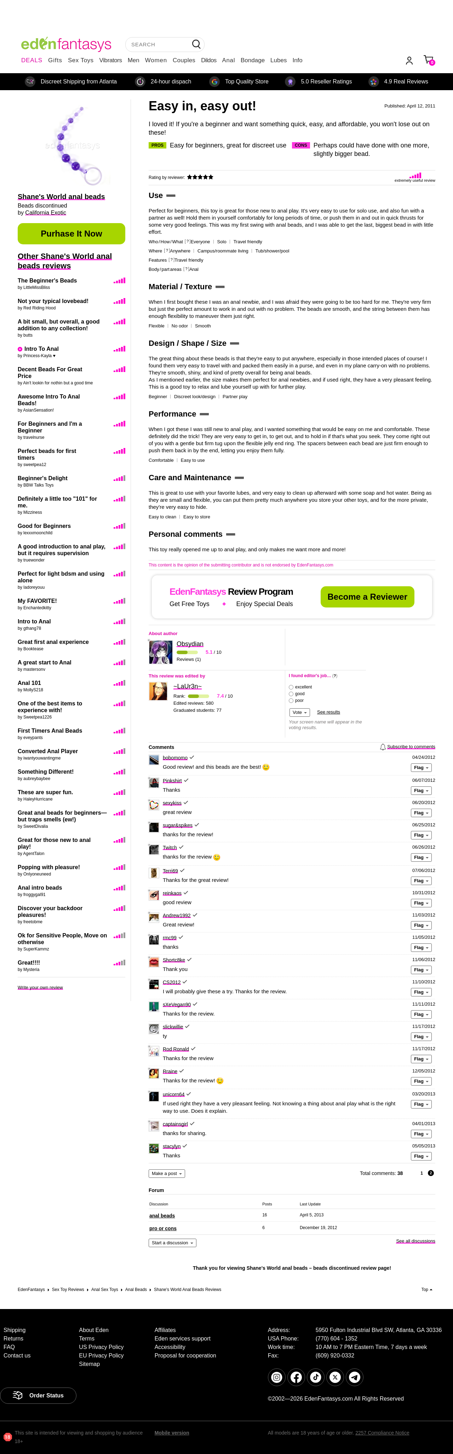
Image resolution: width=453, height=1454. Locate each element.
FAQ (9, 1347)
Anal (228, 60)
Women (156, 60)
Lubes (278, 60)
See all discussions (415, 1241)
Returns (13, 1339)
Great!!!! (29, 963)
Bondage (253, 60)
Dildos (208, 60)
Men (133, 60)
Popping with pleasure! (49, 867)
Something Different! (46, 772)
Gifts (55, 60)
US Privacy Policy (101, 1347)
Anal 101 (29, 683)
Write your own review (40, 987)
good (300, 693)
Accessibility (170, 1347)
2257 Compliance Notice (382, 1433)
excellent (303, 687)
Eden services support (183, 1339)
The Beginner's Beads (47, 281)
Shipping (14, 1330)
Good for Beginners (44, 526)
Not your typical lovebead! (53, 301)
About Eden (94, 1330)
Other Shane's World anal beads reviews (65, 261)
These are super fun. (45, 792)
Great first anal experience (53, 642)
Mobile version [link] (172, 1433)
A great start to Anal (44, 662)
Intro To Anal (41, 349)
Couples (184, 60)
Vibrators (110, 60)
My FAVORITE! (37, 601)
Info (297, 60)
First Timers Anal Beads (50, 731)
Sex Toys (81, 60)
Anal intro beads (40, 888)
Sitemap (89, 1364)
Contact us (17, 1356)
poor (299, 700)
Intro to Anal (34, 621)
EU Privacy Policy (101, 1356)
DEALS (31, 60)
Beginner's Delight (43, 478)
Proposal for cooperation (185, 1356)
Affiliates (165, 1330)
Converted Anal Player (48, 751)
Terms (86, 1339)
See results (328, 712)
